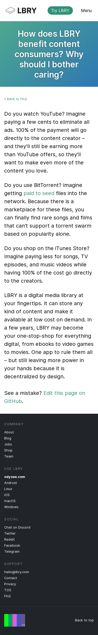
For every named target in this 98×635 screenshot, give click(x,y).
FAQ (7, 596)
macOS (10, 501)
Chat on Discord (17, 527)
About (9, 432)
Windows (11, 507)
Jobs (8, 444)
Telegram (12, 551)
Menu (86, 10)
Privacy (10, 584)
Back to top (84, 620)
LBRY (45, 10)
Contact (10, 578)
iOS (7, 495)
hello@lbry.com (16, 572)
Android (10, 483)
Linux (8, 489)
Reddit (9, 539)
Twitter (10, 533)
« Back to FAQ (15, 99)
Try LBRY (60, 10)
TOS (7, 590)
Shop (8, 450)
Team (8, 456)
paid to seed (39, 193)
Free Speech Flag (14, 620)
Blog (7, 438)
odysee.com (14, 477)
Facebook (12, 545)
